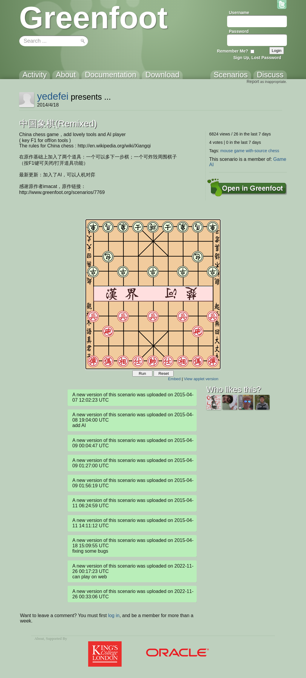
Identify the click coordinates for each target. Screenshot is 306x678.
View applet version (201, 379)
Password (239, 31)
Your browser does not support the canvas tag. (153, 294)
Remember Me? (232, 51)
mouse (226, 150)
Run (142, 373)
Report (253, 81)
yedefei (52, 96)
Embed (174, 379)
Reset (163, 373)
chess (273, 150)
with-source (256, 150)
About (39, 639)
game (239, 150)
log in (114, 615)
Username (239, 12)
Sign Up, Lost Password (257, 57)
